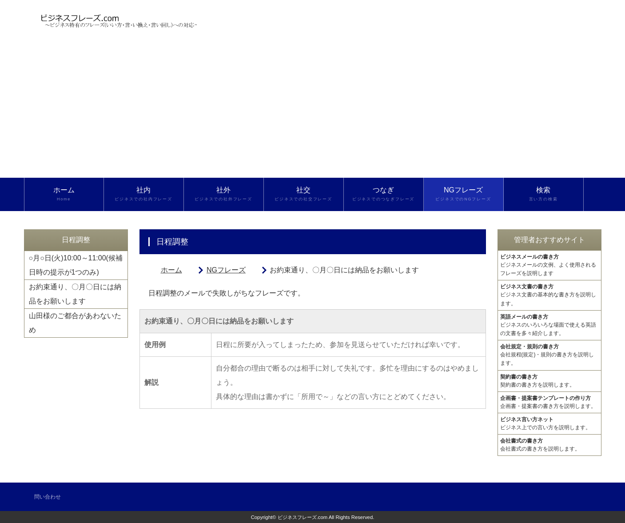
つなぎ (383, 194)
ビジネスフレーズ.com (303, 517)
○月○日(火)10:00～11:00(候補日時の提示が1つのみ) (76, 265)
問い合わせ (47, 497)
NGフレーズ (463, 194)
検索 (543, 194)
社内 (143, 194)
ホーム (64, 194)
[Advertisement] (312, 111)
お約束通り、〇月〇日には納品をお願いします (75, 294)
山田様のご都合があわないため (75, 323)
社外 (223, 194)
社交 (303, 194)
